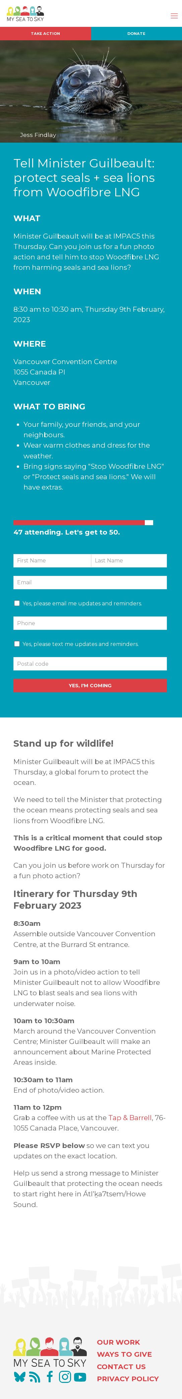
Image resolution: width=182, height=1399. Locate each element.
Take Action (45, 33)
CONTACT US (121, 1366)
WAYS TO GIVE (124, 1354)
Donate (136, 33)
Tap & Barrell (130, 1117)
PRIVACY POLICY (128, 1379)
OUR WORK (118, 1342)
